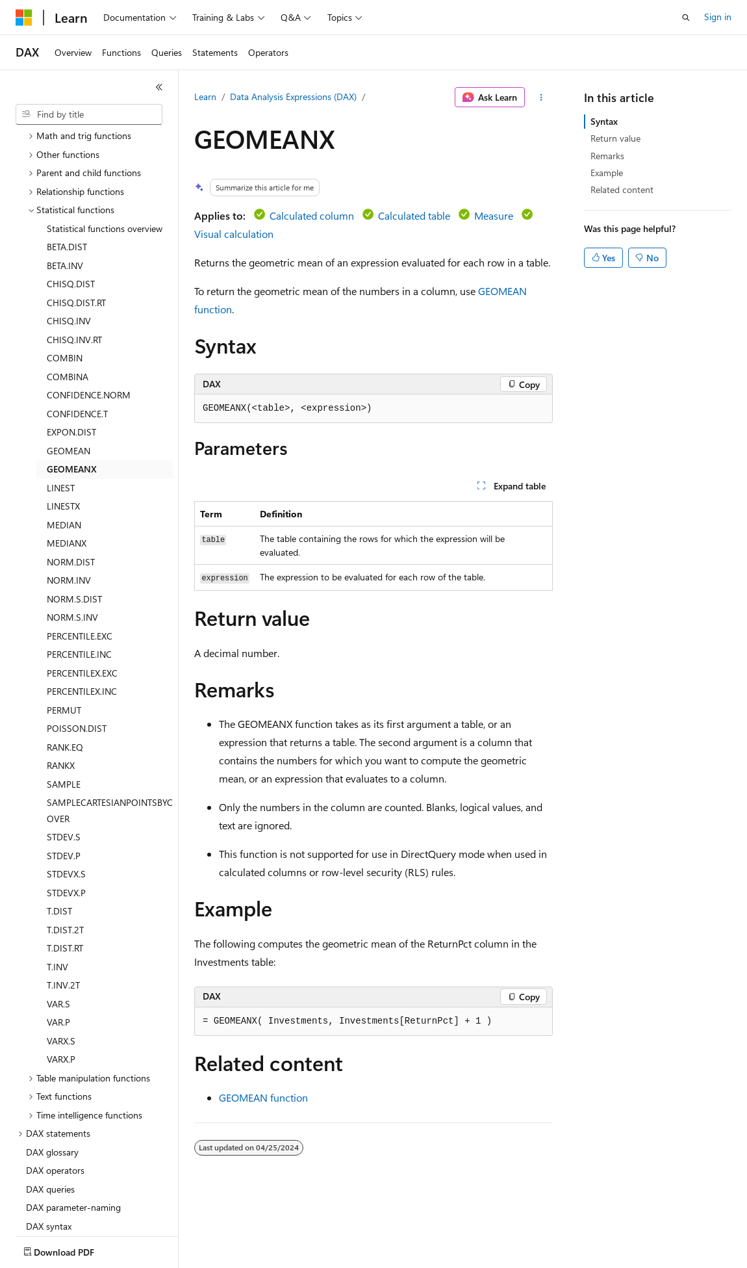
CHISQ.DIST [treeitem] (71, 207)
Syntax (604, 121)
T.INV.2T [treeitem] (63, 909)
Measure (493, 215)
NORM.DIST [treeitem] (71, 486)
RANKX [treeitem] (61, 689)
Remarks (607, 155)
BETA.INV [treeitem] (65, 189)
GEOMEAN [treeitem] (68, 375)
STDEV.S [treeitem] (64, 761)
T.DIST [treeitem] (59, 835)
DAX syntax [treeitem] (48, 1150)
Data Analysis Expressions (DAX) (293, 96)
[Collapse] (159, 87)
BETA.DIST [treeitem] (67, 170)
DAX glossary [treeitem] (52, 1076)
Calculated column (312, 215)
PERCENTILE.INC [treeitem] (79, 578)
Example (606, 172)
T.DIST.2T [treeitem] (65, 853)
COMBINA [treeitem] (67, 300)
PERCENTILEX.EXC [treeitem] (82, 597)
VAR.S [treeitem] (58, 928)
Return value (615, 138)
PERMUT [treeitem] (64, 634)
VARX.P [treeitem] (61, 983)
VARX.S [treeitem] (61, 965)
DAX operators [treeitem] (55, 1094)
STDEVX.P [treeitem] (66, 816)
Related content (621, 189)
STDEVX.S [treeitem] (66, 798)
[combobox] (89, 114)
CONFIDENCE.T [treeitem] (77, 337)
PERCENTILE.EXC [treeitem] (79, 560)
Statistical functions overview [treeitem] (104, 152)
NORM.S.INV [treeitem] (72, 541)
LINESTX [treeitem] (63, 430)
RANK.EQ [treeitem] (65, 671)
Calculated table (414, 215)
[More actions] (541, 97)
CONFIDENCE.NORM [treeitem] (89, 319)
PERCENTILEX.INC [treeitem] (82, 615)
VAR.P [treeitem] (58, 946)
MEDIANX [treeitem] (66, 467)
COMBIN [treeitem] (64, 282)
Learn (205, 96)
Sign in (717, 16)
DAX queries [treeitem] (50, 1113)
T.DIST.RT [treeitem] (65, 872)
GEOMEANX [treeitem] (72, 393)
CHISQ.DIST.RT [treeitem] (76, 226)
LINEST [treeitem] (61, 412)
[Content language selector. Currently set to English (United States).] (75, 1249)
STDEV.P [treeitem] (64, 779)
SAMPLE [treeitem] (64, 708)
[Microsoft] (24, 17)
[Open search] (686, 17)
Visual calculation (233, 233)
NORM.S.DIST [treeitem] (74, 523)
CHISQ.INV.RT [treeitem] (74, 263)
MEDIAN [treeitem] (64, 449)
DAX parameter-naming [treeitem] (73, 1131)
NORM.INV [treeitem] (69, 504)
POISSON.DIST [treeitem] (77, 652)
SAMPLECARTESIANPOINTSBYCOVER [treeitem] (110, 734)
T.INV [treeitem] (57, 891)
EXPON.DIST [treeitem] (71, 356)
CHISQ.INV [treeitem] (69, 245)
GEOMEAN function (263, 1097)
